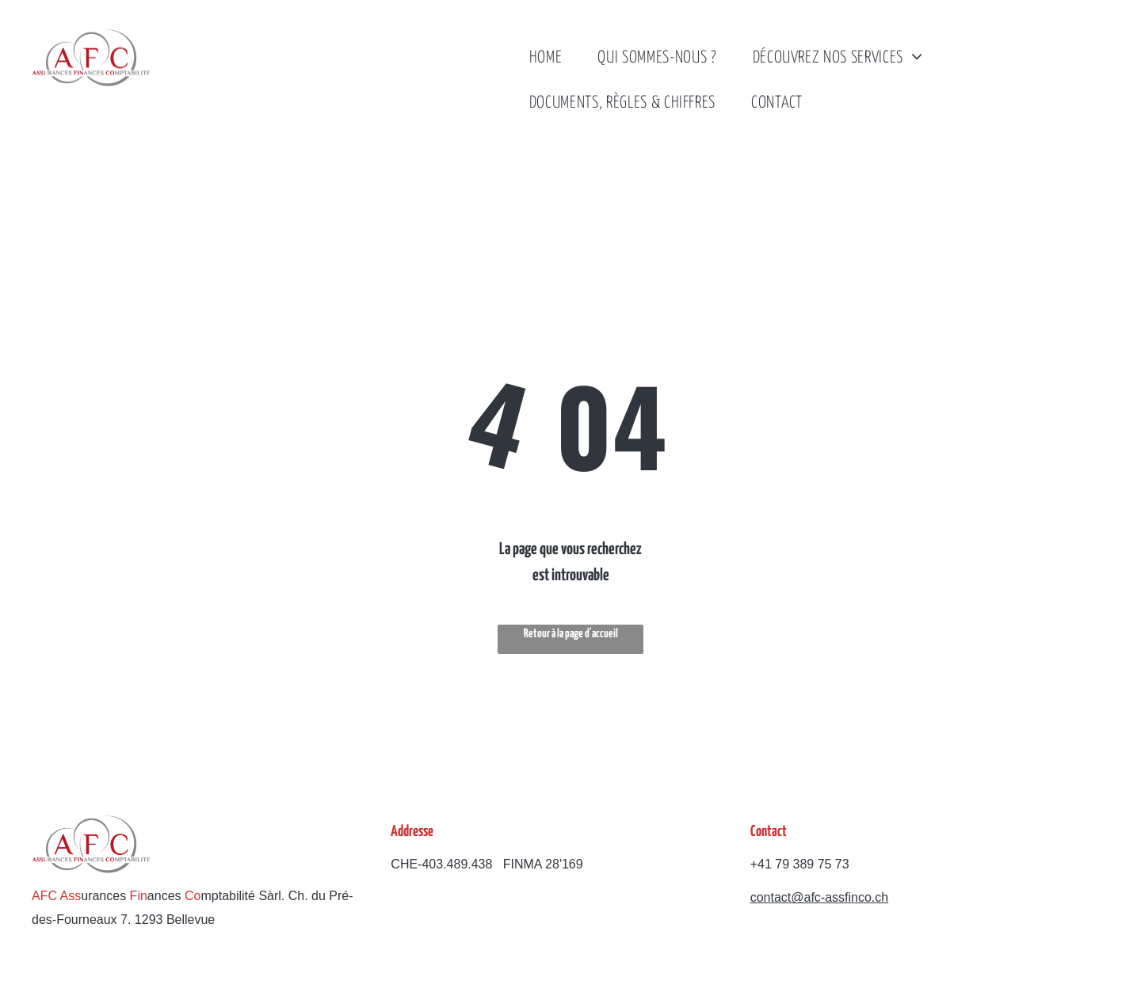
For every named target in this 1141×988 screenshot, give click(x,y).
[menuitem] (551, 58)
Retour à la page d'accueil (571, 634)
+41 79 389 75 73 (799, 864)
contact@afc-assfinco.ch (819, 897)
